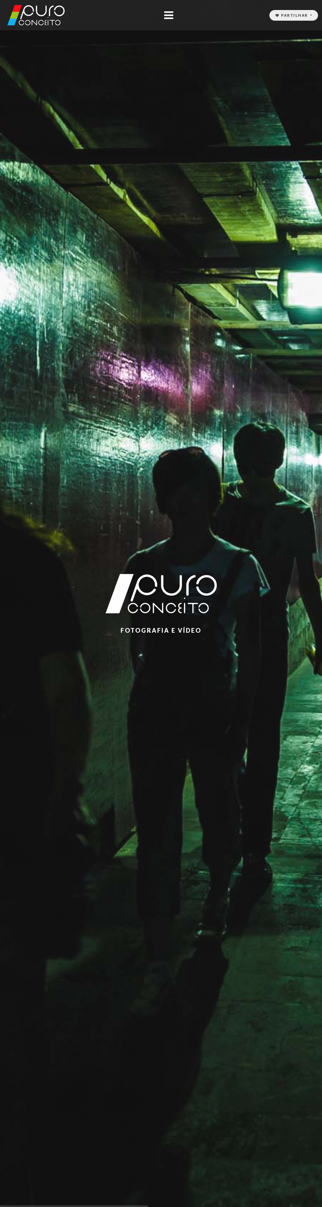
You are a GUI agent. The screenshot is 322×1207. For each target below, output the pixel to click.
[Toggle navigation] (168, 15)
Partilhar (292, 15)
